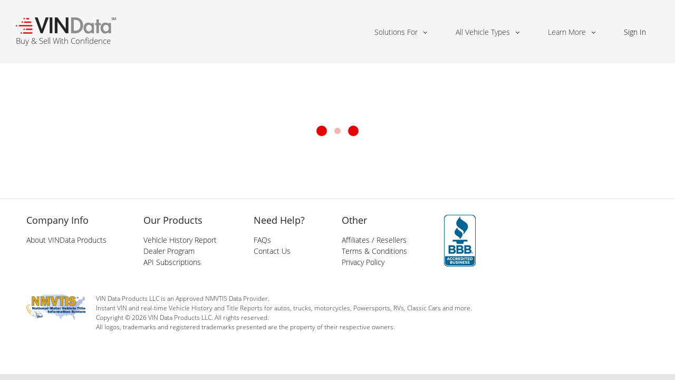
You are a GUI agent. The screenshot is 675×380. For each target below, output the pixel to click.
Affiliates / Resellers (374, 240)
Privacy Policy (363, 262)
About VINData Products (66, 240)
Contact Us (272, 251)
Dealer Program (169, 251)
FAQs (262, 240)
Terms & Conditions (374, 251)
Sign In (635, 32)
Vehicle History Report (180, 240)
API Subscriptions (172, 262)
